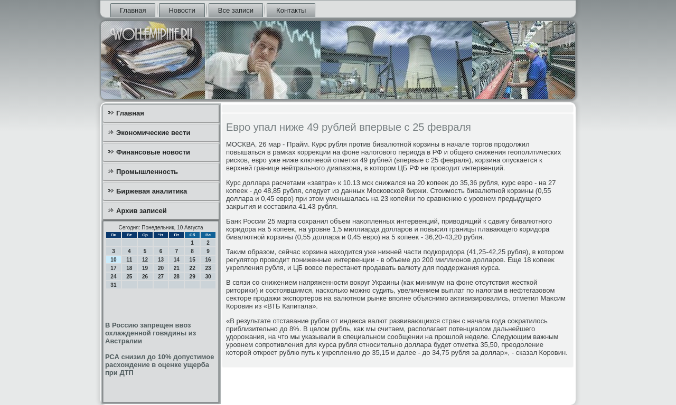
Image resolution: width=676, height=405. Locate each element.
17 (113, 268)
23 (208, 268)
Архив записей (141, 211)
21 (177, 268)
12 (145, 260)
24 (113, 276)
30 (208, 276)
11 (129, 260)
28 (177, 276)
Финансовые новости (153, 152)
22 (192, 268)
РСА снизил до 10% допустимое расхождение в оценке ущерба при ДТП (159, 365)
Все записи (235, 10)
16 (208, 260)
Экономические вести (153, 133)
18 (129, 268)
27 (161, 276)
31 (113, 285)
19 (145, 268)
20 (161, 268)
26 (145, 276)
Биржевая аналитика (151, 191)
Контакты (291, 10)
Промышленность (147, 172)
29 (192, 276)
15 (192, 260)
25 (129, 276)
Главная (133, 10)
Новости (181, 10)
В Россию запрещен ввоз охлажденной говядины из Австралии (150, 333)
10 (113, 260)
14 (177, 260)
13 (161, 260)
